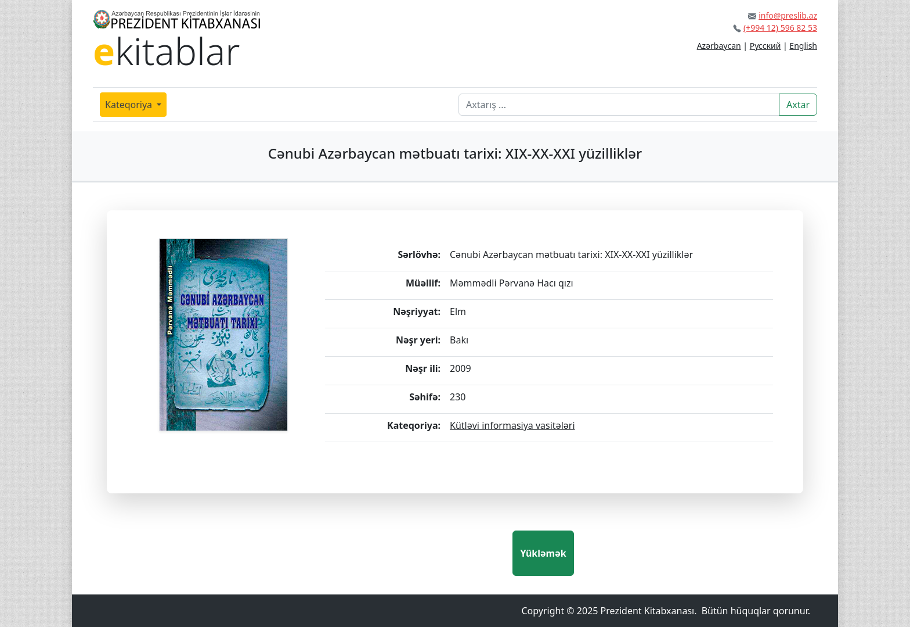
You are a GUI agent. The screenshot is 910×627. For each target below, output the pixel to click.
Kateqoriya (129, 104)
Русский (765, 45)
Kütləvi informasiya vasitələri (512, 425)
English (803, 45)
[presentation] (424, 553)
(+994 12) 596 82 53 (780, 27)
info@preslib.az (788, 15)
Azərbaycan (719, 45)
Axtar (798, 104)
